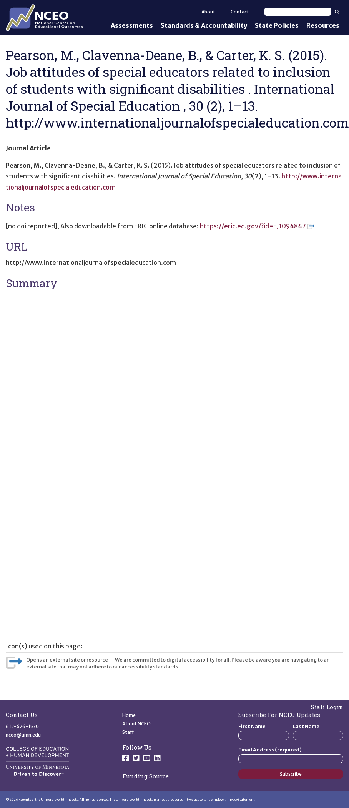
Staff (128, 732)
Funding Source (145, 776)
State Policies (277, 25)
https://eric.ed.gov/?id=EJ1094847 (257, 226)
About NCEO (136, 724)
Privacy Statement (240, 799)
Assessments (132, 25)
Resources (322, 25)
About (208, 12)
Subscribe (291, 774)
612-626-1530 (22, 726)
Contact (240, 12)
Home (129, 715)
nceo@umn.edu (23, 735)
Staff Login (327, 707)
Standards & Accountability (204, 25)
